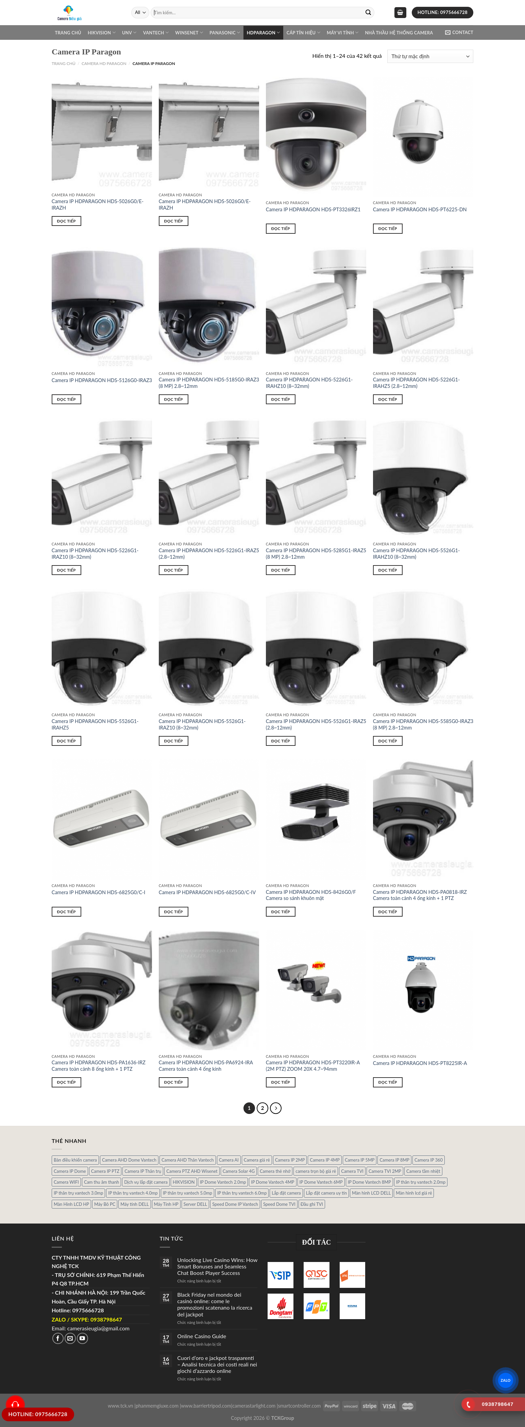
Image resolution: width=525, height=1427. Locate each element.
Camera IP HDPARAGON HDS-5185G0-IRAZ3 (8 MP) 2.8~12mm (209, 383)
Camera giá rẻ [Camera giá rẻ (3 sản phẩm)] (257, 1160)
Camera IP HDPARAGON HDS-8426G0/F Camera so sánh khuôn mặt (311, 895)
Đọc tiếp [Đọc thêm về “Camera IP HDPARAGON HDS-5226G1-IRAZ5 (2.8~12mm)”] (173, 570)
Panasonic (224, 32)
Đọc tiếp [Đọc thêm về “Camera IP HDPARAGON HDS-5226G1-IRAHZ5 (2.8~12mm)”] (387, 399)
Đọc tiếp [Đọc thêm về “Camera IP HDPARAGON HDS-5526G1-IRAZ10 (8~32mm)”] (173, 741)
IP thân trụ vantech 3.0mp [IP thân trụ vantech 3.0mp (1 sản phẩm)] (78, 1193)
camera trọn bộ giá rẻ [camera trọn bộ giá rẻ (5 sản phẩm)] (315, 1171)
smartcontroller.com (299, 1406)
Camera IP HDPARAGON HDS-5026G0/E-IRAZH (97, 204)
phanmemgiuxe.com (157, 1406)
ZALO (505, 1380)
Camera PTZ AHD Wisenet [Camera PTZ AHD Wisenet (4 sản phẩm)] (191, 1171)
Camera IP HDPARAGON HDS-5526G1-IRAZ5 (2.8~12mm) (316, 724)
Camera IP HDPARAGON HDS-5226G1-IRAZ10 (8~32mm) (95, 553)
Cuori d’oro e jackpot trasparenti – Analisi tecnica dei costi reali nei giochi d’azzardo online (217, 1364)
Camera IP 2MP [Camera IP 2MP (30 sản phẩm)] (290, 1160)
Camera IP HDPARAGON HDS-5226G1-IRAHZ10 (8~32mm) (309, 383)
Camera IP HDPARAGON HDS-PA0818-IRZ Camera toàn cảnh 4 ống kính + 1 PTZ (420, 895)
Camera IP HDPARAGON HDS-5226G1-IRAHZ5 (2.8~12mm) (416, 383)
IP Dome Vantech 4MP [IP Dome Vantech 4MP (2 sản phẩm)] (272, 1182)
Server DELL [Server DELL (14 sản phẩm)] (195, 1204)
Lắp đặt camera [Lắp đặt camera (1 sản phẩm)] (286, 1193)
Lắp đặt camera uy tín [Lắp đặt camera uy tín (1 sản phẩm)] (326, 1193)
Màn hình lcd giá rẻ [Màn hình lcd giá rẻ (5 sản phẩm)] (414, 1193)
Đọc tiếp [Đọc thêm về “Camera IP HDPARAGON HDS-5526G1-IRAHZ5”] (66, 741)
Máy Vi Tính (342, 32)
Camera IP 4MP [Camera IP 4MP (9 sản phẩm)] (325, 1160)
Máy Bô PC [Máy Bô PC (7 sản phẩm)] (104, 1204)
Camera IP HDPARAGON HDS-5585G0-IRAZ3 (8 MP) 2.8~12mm (423, 724)
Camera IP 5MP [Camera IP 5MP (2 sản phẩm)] (360, 1160)
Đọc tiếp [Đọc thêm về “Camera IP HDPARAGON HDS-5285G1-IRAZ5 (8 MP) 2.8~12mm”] (280, 570)
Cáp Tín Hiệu (303, 32)
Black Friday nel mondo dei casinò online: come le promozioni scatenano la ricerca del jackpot (214, 1304)
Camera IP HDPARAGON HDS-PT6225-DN (420, 209)
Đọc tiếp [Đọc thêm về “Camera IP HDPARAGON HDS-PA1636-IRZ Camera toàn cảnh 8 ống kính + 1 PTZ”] (66, 1082)
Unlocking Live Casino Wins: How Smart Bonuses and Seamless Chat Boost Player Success (217, 1266)
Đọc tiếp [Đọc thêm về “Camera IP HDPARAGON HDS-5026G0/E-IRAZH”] (66, 221)
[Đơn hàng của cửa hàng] (430, 56)
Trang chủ (68, 32)
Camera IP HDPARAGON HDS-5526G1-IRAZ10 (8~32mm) (202, 724)
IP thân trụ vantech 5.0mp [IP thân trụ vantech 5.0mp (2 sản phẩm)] (187, 1193)
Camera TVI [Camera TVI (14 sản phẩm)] (352, 1171)
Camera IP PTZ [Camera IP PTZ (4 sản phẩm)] (105, 1171)
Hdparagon (263, 32)
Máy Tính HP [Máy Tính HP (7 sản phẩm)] (166, 1204)
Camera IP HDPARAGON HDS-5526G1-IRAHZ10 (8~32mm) (416, 553)
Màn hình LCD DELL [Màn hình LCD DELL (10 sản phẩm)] (371, 1193)
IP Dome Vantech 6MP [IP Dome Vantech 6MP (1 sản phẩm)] (321, 1182)
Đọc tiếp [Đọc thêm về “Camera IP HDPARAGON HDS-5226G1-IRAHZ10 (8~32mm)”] (280, 399)
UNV (129, 32)
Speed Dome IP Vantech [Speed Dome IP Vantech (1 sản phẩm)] (235, 1204)
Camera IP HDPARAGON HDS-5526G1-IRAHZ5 (95, 724)
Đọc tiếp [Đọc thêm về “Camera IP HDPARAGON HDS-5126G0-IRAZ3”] (66, 399)
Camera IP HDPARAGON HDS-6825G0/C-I (99, 892)
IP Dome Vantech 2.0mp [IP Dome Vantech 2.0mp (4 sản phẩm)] (223, 1182)
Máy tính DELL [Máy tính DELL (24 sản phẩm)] (134, 1204)
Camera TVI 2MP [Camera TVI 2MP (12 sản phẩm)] (385, 1171)
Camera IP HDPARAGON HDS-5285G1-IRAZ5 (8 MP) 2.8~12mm (316, 553)
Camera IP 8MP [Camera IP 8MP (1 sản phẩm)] (394, 1160)
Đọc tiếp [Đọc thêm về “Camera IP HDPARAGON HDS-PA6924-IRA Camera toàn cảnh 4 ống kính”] (173, 1082)
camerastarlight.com (253, 1406)
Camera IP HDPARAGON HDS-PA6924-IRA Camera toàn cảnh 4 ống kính (206, 1066)
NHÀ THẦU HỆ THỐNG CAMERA (399, 32)
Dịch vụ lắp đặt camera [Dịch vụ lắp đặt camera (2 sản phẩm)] (146, 1182)
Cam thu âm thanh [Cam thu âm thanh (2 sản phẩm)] (101, 1182)
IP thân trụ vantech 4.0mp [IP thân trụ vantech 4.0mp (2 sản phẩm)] (132, 1193)
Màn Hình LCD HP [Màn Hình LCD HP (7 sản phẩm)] (71, 1204)
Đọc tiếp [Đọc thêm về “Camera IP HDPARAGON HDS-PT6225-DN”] (387, 228)
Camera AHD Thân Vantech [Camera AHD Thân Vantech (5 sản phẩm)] (188, 1160)
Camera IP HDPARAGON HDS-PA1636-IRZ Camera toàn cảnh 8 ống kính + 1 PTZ (99, 1066)
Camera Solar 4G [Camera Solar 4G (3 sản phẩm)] (239, 1171)
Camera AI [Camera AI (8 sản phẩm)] (229, 1160)
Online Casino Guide (201, 1336)
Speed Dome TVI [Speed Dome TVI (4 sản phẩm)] (279, 1204)
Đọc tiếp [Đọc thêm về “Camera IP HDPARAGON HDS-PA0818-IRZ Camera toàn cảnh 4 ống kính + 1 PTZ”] (387, 911)
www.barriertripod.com (206, 1406)
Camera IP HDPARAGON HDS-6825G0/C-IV (207, 892)
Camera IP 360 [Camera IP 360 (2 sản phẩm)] (428, 1160)
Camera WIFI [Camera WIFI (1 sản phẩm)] (66, 1182)
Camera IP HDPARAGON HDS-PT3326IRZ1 (313, 209)
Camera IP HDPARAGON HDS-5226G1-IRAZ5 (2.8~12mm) (209, 553)
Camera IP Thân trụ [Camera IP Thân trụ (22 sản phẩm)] (142, 1171)
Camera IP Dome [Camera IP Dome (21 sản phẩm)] (70, 1171)
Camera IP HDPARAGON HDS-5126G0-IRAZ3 (102, 380)
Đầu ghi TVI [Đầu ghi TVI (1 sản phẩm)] (312, 1204)
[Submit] (368, 12)
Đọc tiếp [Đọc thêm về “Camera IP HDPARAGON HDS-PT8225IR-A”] (387, 1082)
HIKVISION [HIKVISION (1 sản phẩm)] (184, 1182)
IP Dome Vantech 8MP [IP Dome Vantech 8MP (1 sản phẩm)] (369, 1182)
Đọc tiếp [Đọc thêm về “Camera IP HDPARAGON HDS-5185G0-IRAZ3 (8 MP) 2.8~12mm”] (173, 399)
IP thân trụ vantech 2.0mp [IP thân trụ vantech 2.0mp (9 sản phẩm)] (420, 1182)
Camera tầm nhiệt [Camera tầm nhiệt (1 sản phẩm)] (423, 1171)
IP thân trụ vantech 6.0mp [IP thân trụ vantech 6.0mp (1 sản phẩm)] (242, 1193)
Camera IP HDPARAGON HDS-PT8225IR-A (420, 1063)
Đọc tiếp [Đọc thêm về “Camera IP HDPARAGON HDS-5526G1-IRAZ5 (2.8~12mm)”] (280, 741)
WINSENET (189, 32)
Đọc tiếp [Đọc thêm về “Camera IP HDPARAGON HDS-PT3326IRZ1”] (280, 228)
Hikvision (102, 32)
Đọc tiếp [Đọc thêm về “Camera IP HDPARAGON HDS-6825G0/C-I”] (66, 911)
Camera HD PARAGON (104, 63)
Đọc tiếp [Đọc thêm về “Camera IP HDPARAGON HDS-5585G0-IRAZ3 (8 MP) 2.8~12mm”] (387, 741)
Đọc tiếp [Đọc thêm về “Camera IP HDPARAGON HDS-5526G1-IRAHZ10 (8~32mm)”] (387, 570)
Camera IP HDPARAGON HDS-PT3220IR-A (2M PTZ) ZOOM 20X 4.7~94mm (313, 1066)
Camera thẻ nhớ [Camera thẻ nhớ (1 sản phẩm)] (275, 1171)
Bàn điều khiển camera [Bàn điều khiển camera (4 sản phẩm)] (75, 1160)
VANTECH (156, 32)
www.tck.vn (120, 1406)
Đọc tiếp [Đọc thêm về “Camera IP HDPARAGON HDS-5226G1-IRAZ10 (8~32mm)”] (66, 570)
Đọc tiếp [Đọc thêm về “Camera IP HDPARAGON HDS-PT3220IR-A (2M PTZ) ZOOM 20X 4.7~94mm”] (280, 1082)
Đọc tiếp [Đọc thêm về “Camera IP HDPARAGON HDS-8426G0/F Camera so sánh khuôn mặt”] (280, 911)
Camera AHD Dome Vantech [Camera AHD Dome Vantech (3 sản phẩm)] (129, 1160)
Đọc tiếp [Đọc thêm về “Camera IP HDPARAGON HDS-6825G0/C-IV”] (173, 911)
